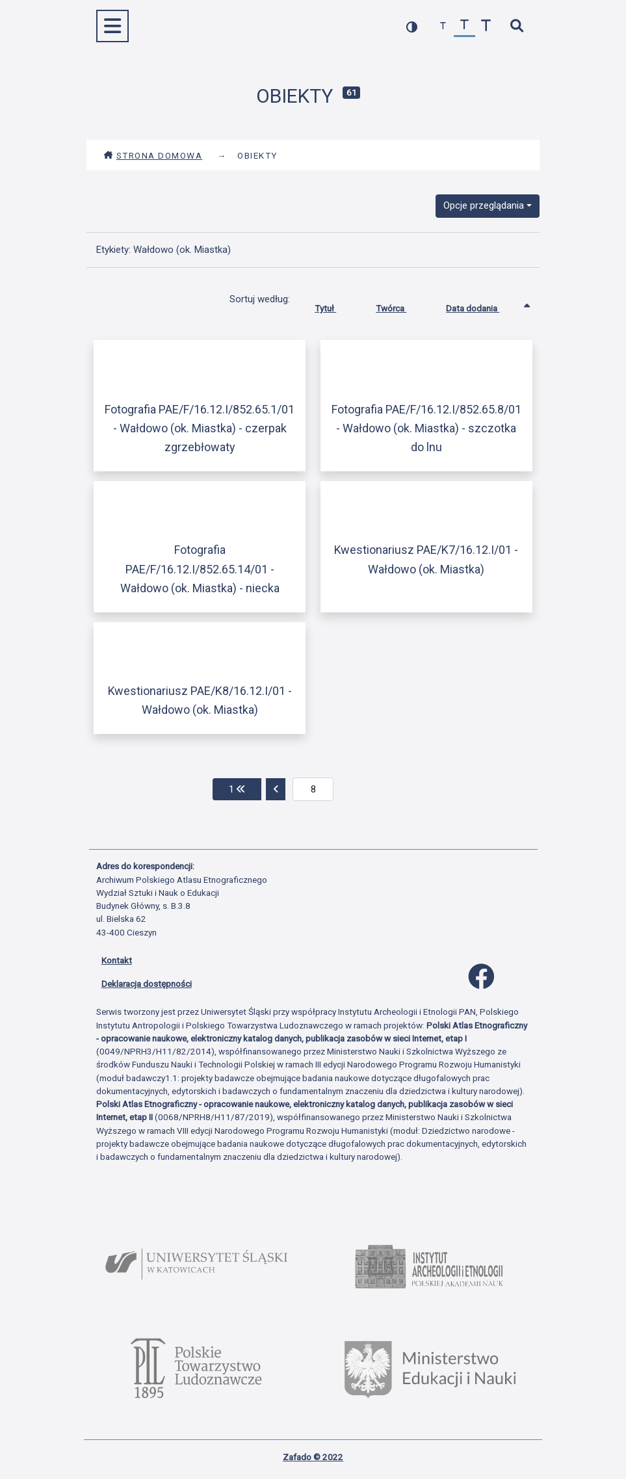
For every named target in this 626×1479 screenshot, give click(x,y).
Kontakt (116, 960)
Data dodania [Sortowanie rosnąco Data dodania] (482, 305)
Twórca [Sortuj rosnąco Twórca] (401, 305)
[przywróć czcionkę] (464, 26)
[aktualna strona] (313, 789)
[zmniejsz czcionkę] (443, 26)
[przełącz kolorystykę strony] (412, 26)
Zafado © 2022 (313, 1457)
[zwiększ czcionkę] (486, 26)
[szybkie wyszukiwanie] (517, 26)
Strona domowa (153, 155)
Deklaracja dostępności (146, 983)
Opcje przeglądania (483, 205)
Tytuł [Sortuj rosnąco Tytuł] (335, 305)
